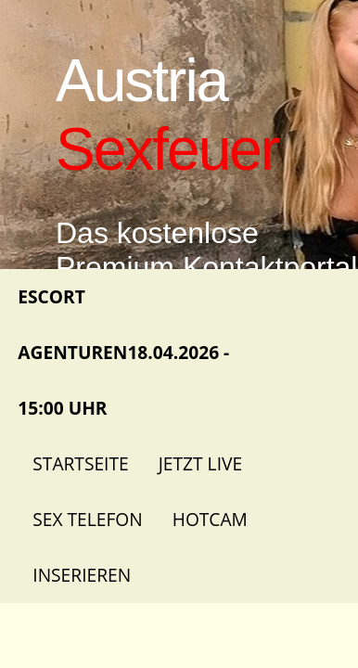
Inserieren (81, 574)
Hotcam (210, 519)
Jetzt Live (200, 463)
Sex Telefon (87, 519)
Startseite (80, 463)
